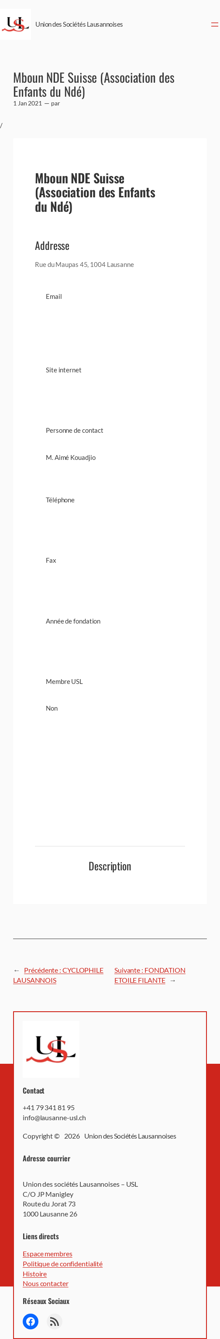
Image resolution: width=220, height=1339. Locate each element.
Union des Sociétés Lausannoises (79, 24)
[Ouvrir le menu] (215, 24)
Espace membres (47, 1253)
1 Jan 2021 (27, 103)
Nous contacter (46, 1283)
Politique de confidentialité (63, 1263)
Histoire (35, 1273)
